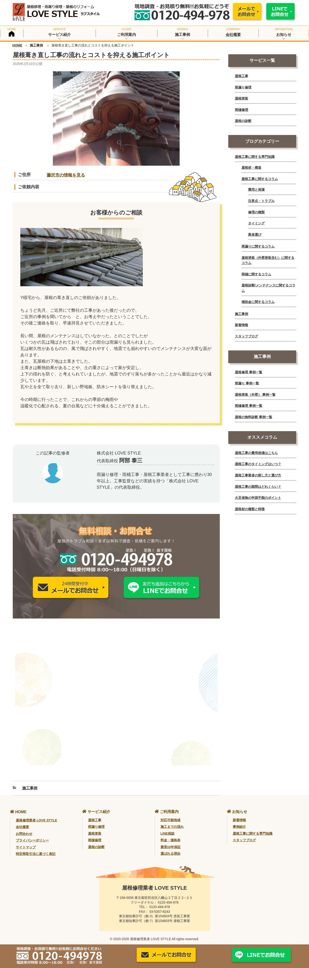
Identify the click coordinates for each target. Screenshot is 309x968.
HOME (17, 45)
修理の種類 (256, 212)
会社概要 (233, 35)
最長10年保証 (171, 841)
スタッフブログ (246, 336)
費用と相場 (256, 189)
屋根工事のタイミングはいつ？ (258, 464)
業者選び (254, 234)
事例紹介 (239, 821)
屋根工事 (241, 76)
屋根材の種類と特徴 (250, 509)
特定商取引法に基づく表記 (35, 848)
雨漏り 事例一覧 (247, 383)
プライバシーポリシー (32, 835)
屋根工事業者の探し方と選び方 (258, 475)
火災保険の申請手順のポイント (258, 498)
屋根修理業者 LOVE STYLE (36, 814)
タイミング (256, 223)
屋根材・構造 (251, 167)
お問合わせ (24, 828)
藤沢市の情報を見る (66, 175)
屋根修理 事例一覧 (248, 372)
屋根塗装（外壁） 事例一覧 (255, 394)
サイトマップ (26, 841)
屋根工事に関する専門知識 (255, 157)
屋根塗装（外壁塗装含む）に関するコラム (267, 260)
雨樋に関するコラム (256, 274)
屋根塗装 (241, 98)
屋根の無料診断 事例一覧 (253, 417)
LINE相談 (168, 827)
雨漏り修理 (243, 87)
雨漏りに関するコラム (258, 246)
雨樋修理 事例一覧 (248, 406)
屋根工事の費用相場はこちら (256, 453)
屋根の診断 (243, 121)
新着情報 (241, 325)
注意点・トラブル (261, 201)
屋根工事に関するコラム (259, 179)
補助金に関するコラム (258, 302)
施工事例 (36, 45)
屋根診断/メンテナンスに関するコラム (268, 287)
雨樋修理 (241, 110)
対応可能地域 (170, 814)
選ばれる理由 (170, 848)
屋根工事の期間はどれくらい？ (258, 486)
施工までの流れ (172, 821)
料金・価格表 (170, 834)
